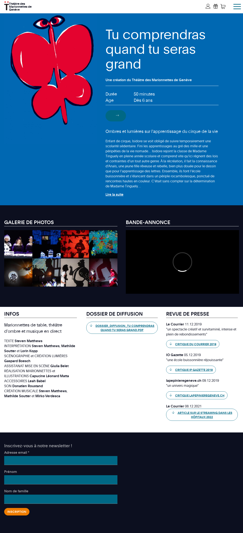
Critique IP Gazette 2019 (194, 370)
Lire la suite (114, 194)
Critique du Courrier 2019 (195, 344)
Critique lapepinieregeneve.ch (199, 395)
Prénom (10, 471)
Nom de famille (16, 491)
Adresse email (16, 452)
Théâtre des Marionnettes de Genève (20, 6)
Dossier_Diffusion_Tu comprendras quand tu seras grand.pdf (124, 328)
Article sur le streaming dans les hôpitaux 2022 (205, 415)
